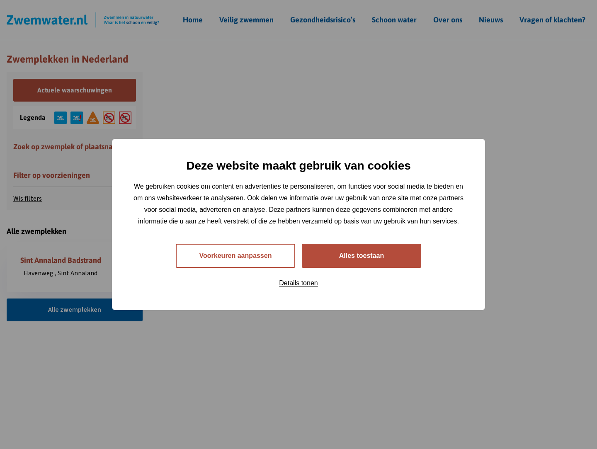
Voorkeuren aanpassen (235, 255)
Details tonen (298, 282)
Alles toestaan (361, 255)
